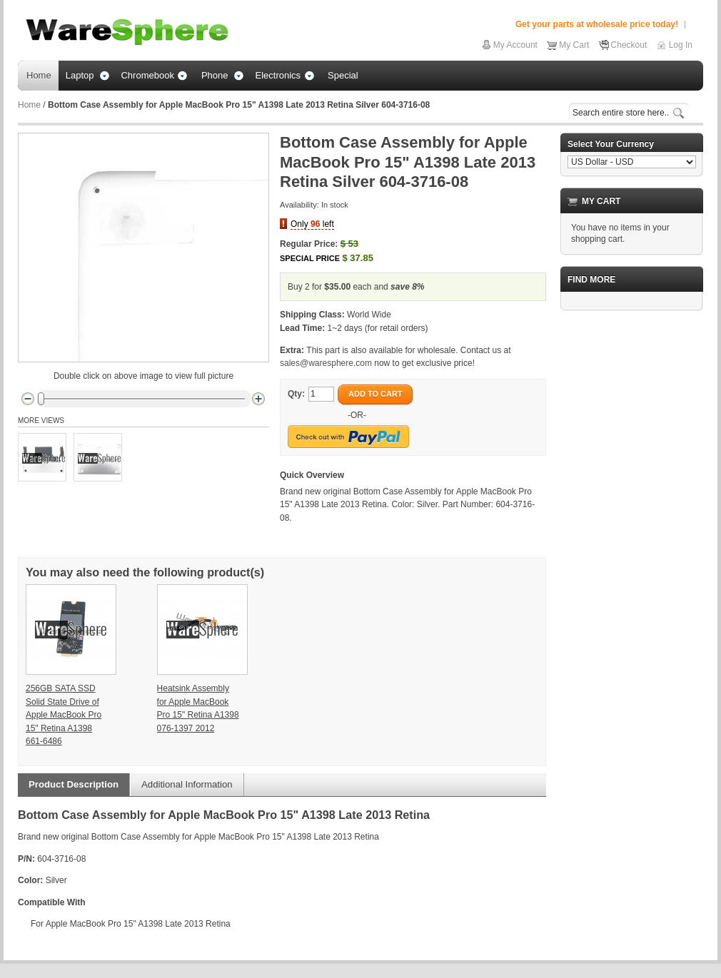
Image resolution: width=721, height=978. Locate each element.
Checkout (629, 45)
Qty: (296, 394)
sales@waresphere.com (326, 363)
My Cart (574, 45)
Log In (680, 45)
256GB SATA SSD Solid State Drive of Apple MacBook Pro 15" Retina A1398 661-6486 (63, 714)
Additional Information (187, 784)
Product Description (74, 784)
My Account (515, 45)
